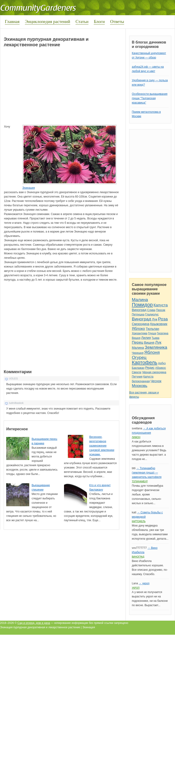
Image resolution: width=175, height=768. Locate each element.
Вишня (136, 338)
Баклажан (138, 367)
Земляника (156, 347)
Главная (12, 21)
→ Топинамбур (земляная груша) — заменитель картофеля (146, 473)
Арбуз (162, 363)
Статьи (82, 21)
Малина (140, 299)
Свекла (136, 372)
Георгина (162, 333)
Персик (160, 310)
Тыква (155, 338)
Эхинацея (28, 187)
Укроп (136, 588)
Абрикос (160, 367)
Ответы (117, 21)
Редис (150, 367)
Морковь (139, 386)
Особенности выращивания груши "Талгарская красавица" (149, 98)
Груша (152, 333)
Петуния (137, 376)
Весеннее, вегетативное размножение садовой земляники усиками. (101, 445)
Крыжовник (158, 324)
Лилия (146, 338)
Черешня (137, 353)
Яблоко (138, 328)
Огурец (139, 357)
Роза (163, 319)
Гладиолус (152, 314)
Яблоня (152, 352)
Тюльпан (152, 329)
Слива (151, 310)
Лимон (136, 437)
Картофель (144, 362)
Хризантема (139, 333)
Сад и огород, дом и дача (34, 623)
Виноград (139, 310)
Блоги (99, 21)
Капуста (161, 305)
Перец (137, 342)
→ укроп (144, 583)
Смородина (140, 324)
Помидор (142, 305)
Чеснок (156, 381)
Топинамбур (140, 481)
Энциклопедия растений (47, 21)
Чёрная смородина (154, 372)
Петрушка (138, 314)
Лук (154, 319)
